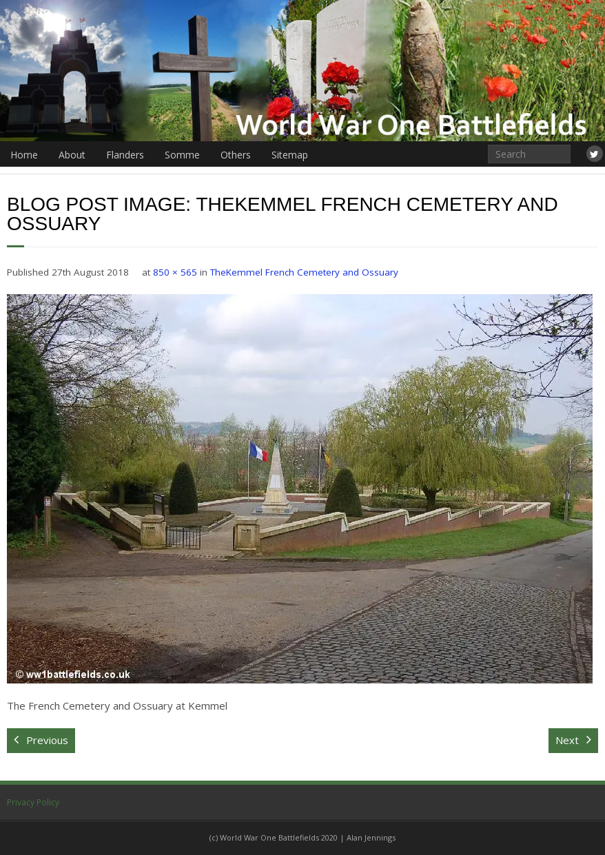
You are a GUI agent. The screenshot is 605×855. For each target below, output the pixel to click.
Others (236, 154)
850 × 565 (175, 272)
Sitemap (289, 154)
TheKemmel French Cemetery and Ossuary (304, 272)
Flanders (125, 154)
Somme (182, 154)
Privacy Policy (33, 802)
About (72, 154)
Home (24, 154)
